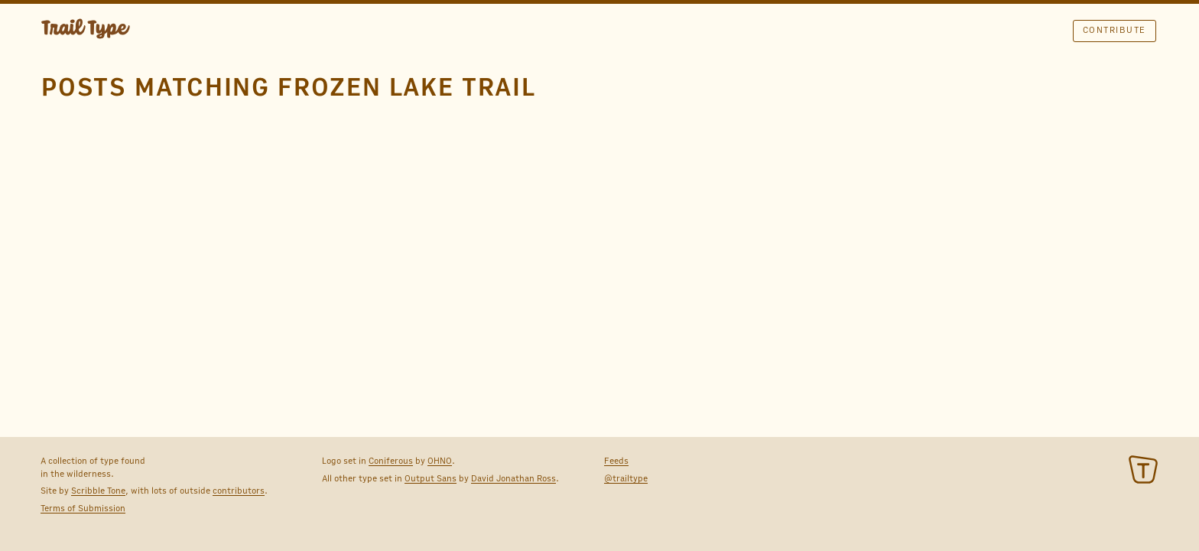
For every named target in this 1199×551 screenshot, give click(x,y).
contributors (239, 490)
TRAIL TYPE (85, 30)
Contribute (1114, 29)
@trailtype (626, 478)
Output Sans (431, 478)
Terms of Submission (83, 508)
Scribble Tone (98, 490)
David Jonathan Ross (513, 478)
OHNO (439, 460)
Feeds (616, 460)
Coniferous (391, 460)
